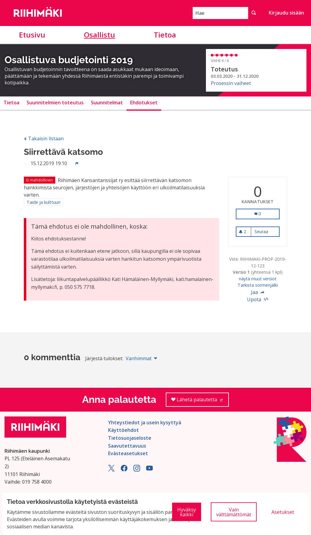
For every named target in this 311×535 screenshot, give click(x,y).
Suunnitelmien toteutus (55, 102)
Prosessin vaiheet (231, 83)
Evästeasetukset (128, 453)
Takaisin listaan (44, 138)
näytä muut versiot (258, 279)
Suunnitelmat (107, 102)
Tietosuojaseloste (129, 438)
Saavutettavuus (127, 445)
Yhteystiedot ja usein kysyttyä (144, 422)
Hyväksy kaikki (186, 512)
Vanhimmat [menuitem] (139, 358)
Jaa (257, 292)
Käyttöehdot (123, 430)
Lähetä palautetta (200, 401)
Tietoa (165, 35)
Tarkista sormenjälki (258, 285)
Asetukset (282, 512)
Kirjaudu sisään (286, 12)
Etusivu (32, 35)
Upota (257, 299)
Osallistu (99, 35)
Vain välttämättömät (233, 512)
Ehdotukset (144, 102)
